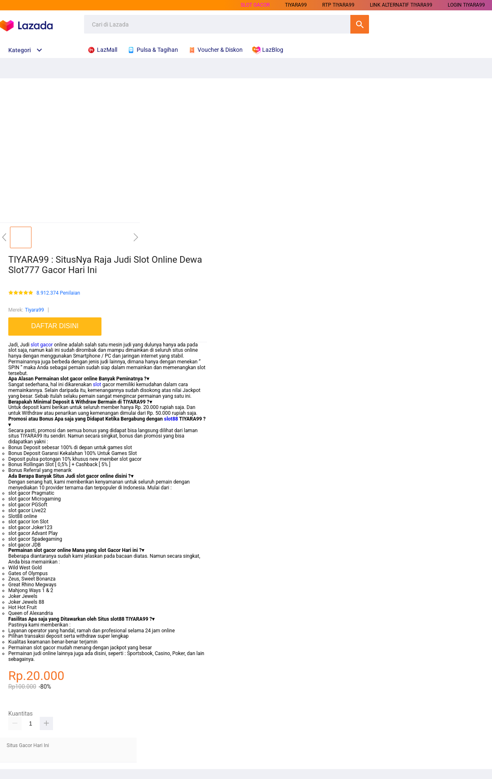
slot (97, 384)
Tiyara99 (34, 310)
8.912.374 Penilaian (58, 293)
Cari (359, 24)
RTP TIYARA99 (338, 5)
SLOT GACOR (255, 5)
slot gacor (42, 345)
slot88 (171, 419)
